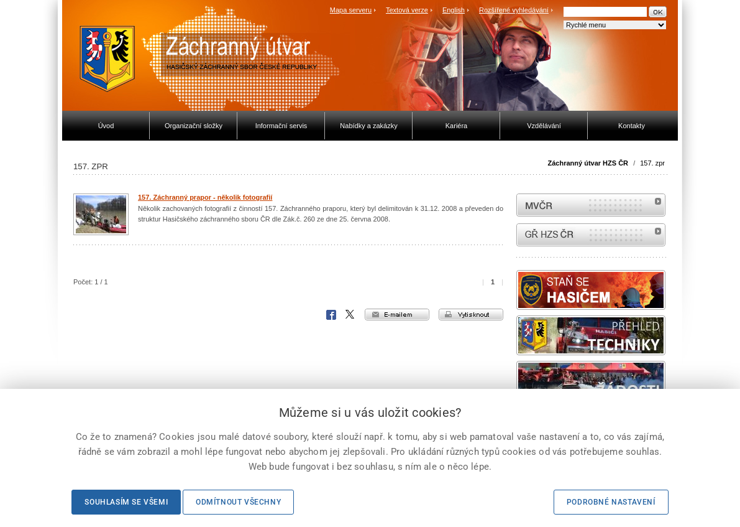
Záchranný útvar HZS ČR (587, 163)
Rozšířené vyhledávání (514, 10)
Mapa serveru (351, 10)
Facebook (331, 315)
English (453, 10)
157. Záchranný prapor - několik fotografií (205, 197)
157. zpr (652, 163)
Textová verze (407, 10)
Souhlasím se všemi (126, 502)
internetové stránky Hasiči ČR (590, 234)
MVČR (590, 205)
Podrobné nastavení (611, 502)
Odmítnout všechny (238, 502)
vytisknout (471, 314)
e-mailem (397, 314)
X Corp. (350, 315)
